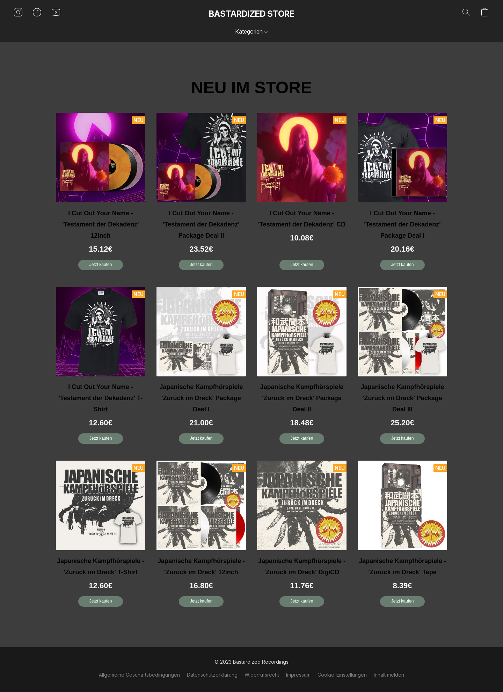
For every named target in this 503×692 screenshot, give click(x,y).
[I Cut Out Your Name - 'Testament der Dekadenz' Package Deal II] (201, 194)
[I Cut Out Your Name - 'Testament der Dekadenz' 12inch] (100, 194)
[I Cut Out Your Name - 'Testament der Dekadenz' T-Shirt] (100, 368)
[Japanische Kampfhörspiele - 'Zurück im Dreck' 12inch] (201, 536)
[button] (251, 14)
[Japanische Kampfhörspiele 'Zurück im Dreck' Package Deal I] (201, 368)
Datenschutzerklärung (212, 675)
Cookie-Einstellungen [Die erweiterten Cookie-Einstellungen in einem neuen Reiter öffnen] (342, 675)
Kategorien (251, 31)
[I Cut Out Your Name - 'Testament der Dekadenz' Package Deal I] (402, 194)
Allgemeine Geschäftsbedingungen (139, 675)
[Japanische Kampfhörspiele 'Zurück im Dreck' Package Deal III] (402, 368)
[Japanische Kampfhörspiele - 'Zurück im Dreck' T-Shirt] (100, 536)
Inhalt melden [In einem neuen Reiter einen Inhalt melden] (389, 675)
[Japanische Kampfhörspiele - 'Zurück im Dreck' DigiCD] (302, 536)
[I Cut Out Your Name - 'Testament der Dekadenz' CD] (302, 194)
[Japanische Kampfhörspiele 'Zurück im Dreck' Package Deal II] (302, 368)
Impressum (298, 675)
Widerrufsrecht (262, 675)
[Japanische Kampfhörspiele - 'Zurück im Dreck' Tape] (402, 536)
